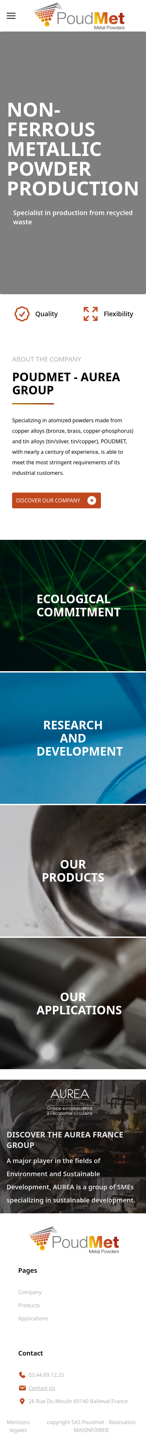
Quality (35, 314)
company (30, 1292)
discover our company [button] (56, 500)
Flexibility (107, 314)
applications (33, 1318)
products (29, 1305)
